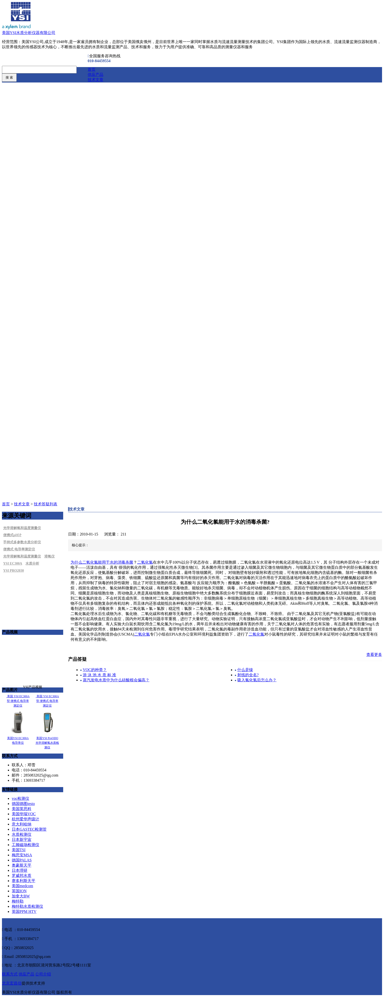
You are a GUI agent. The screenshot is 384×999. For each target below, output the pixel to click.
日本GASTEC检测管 (29, 829)
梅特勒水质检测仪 (27, 906)
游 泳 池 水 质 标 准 (99, 675)
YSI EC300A (12, 563)
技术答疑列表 (45, 504)
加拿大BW (21, 896)
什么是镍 (245, 670)
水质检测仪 (21, 834)
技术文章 (95, 80)
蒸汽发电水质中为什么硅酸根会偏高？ (116, 680)
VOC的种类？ (95, 670)
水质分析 (32, 563)
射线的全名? (248, 675)
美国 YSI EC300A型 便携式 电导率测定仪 (18, 701)
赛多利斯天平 (23, 881)
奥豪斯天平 (21, 865)
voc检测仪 (20, 798)
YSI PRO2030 (13, 570)
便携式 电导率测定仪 (19, 549)
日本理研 (19, 870)
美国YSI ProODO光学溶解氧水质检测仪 (47, 742)
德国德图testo (23, 804)
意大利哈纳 (21, 824)
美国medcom (22, 886)
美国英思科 (21, 809)
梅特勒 (18, 901)
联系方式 (10, 974)
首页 (92, 69)
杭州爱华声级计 (25, 819)
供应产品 (95, 74)
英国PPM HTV (24, 911)
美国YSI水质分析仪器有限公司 (28, 33)
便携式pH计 (12, 535)
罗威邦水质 (21, 875)
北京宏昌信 (12, 983)
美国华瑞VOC (24, 814)
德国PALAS (22, 860)
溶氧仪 (49, 556)
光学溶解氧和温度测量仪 (22, 528)
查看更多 (374, 654)
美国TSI (18, 850)
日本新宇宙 (21, 839)
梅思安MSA (22, 855)
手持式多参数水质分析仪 (22, 542)
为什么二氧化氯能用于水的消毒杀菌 (102, 562)
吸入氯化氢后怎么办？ (256, 680)
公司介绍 (43, 974)
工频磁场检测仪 (25, 845)
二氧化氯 (145, 562)
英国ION (19, 891)
